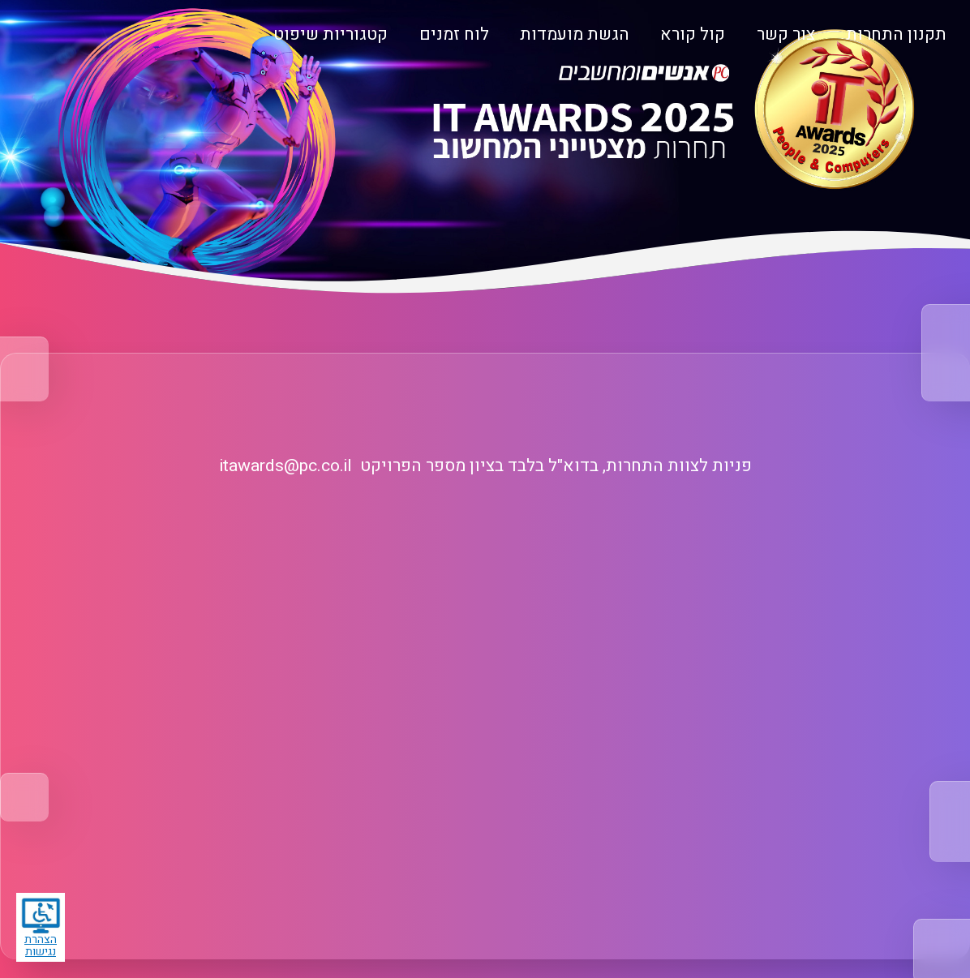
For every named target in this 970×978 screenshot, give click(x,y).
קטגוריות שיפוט (330, 34)
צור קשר (786, 34)
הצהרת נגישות (40, 928)
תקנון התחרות (896, 34)
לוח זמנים (454, 34)
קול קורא (692, 34)
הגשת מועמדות (574, 34)
